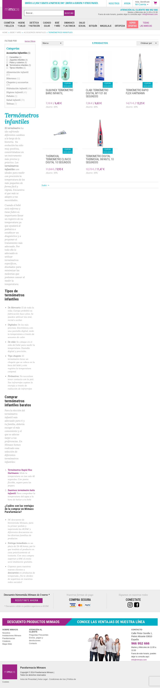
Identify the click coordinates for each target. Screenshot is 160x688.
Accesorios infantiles (35, 32)
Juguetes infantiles (19, 60)
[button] (156, 3)
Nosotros (6, 633)
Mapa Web (7, 644)
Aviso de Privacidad (28, 679)
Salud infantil (15, 100)
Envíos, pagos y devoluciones (36, 639)
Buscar (69, 13)
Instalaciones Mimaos (11, 636)
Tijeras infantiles (18, 68)
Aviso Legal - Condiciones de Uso (52, 679)
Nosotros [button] (114, 3)
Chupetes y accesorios (17, 83)
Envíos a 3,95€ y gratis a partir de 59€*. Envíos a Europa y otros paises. (61, 3)
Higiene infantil (16, 92)
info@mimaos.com (150, 14)
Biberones (13, 78)
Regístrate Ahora (26, 600)
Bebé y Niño (15, 32)
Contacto (33, 643)
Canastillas (15, 57)
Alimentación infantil (17, 73)
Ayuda (127, 3)
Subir (44, 185)
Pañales (11, 96)
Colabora (6, 641)
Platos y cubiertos (18, 62)
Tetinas (11, 103)
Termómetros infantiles (20, 65)
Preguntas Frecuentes (38, 635)
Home (5, 32)
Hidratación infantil (18, 88)
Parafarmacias (8, 638)
